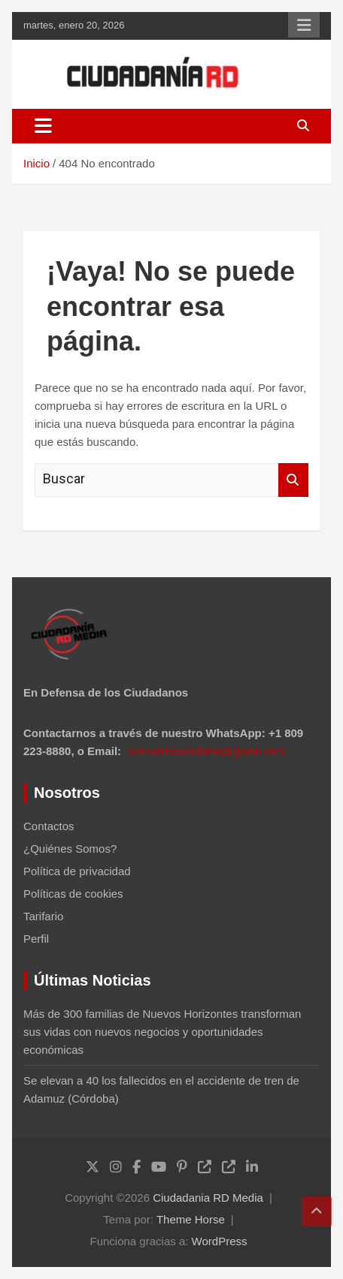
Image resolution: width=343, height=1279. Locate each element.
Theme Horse (190, 1219)
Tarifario (43, 916)
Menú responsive (304, 25)
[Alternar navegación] (43, 126)
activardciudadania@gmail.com (205, 751)
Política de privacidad (77, 871)
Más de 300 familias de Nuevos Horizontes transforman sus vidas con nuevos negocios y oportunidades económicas (162, 1031)
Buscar (293, 480)
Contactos (48, 826)
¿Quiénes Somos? (70, 848)
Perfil (36, 938)
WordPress (219, 1241)
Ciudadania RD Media (208, 1197)
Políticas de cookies (73, 893)
